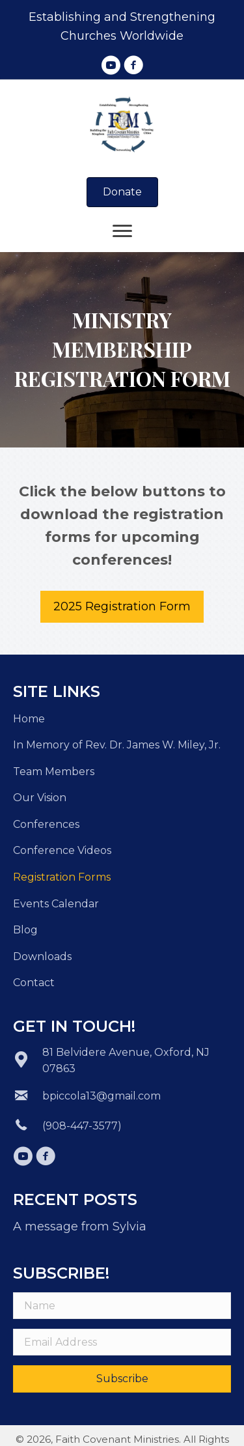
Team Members (53, 771)
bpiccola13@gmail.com (101, 1096)
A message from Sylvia (79, 1226)
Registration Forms (62, 877)
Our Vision (39, 797)
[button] (110, 65)
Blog (25, 930)
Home (29, 719)
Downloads (42, 956)
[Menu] (122, 231)
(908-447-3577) (82, 1126)
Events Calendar (56, 904)
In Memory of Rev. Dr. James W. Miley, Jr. (117, 745)
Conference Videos (62, 850)
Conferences (46, 824)
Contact (34, 982)
